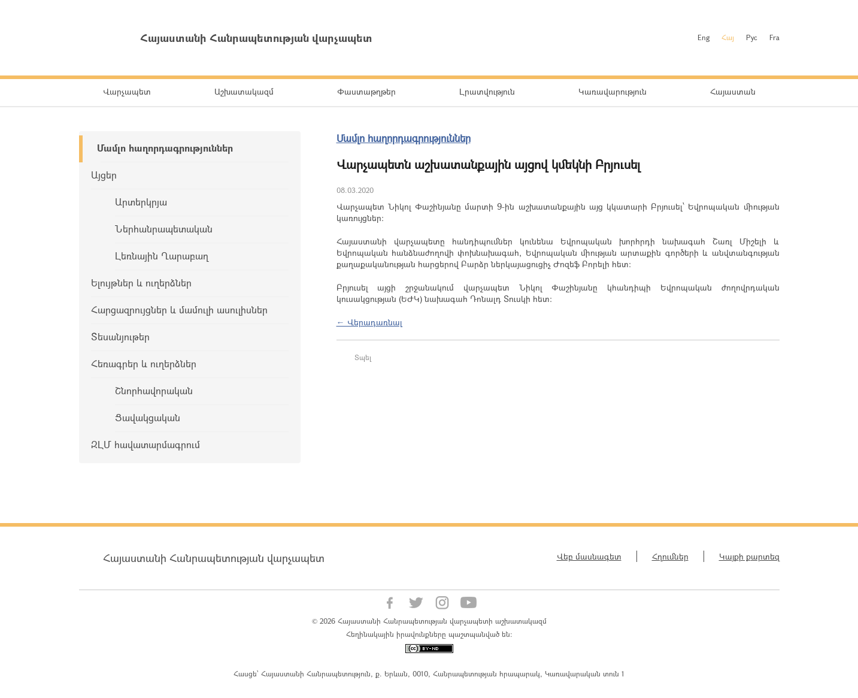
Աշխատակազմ (244, 91)
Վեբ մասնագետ (589, 556)
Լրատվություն (487, 91)
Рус (751, 37)
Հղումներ (670, 556)
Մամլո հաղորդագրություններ (165, 147)
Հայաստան (733, 91)
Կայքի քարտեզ (749, 556)
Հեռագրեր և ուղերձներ (143, 363)
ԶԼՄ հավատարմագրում (145, 444)
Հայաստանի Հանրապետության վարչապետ (214, 558)
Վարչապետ (127, 91)
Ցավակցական (147, 417)
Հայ (727, 37)
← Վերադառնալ (369, 322)
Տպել (362, 357)
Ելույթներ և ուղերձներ (141, 282)
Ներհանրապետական (164, 228)
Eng (704, 37)
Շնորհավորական (154, 390)
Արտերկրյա (141, 201)
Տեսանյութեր (120, 336)
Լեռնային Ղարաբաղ (161, 255)
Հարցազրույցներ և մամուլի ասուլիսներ (179, 309)
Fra (774, 37)
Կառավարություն (612, 91)
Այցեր (104, 174)
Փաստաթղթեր (366, 91)
